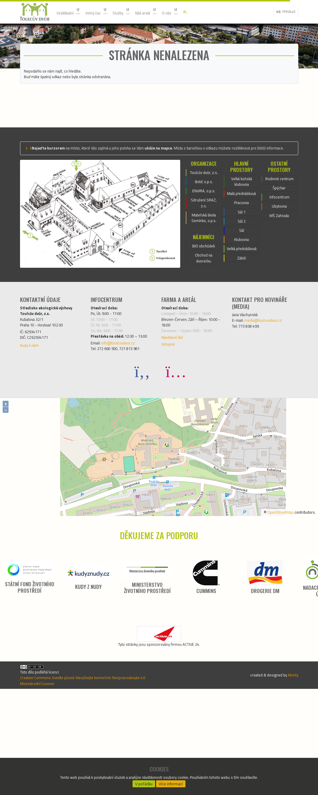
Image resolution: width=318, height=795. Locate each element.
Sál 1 (241, 282)
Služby (132, 11)
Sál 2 (241, 292)
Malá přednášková (241, 257)
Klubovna (241, 314)
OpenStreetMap (272, 611)
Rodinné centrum (279, 240)
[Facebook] (142, 470)
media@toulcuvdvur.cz (269, 403)
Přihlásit (283, 11)
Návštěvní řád (175, 426)
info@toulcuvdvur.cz (123, 440)
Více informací (171, 782)
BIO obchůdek (203, 320)
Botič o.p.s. (204, 247)
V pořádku (144, 782)
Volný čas (103, 11)
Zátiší (241, 342)
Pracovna (241, 271)
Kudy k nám (31, 435)
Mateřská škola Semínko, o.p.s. (204, 290)
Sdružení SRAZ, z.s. (204, 272)
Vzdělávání (71, 11)
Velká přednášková (241, 328)
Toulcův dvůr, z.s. (204, 233)
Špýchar (279, 253)
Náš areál (161, 11)
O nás (188, 11)
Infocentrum (279, 264)
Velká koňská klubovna (241, 240)
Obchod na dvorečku (203, 335)
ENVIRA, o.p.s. (204, 258)
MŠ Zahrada (279, 285)
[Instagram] (175, 470)
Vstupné (169, 434)
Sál (241, 303)
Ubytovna (279, 275)
